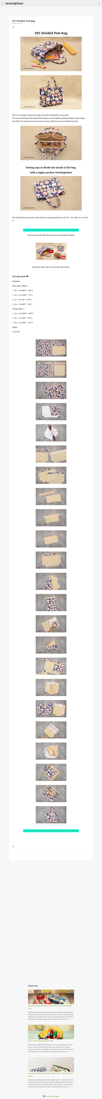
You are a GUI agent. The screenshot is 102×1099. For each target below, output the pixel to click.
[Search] (99, 3)
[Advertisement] (51, 876)
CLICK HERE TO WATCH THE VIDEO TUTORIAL (51, 230)
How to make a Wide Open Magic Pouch (40, 1041)
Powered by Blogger (51, 1096)
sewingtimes (14, 3)
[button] (13, 27)
